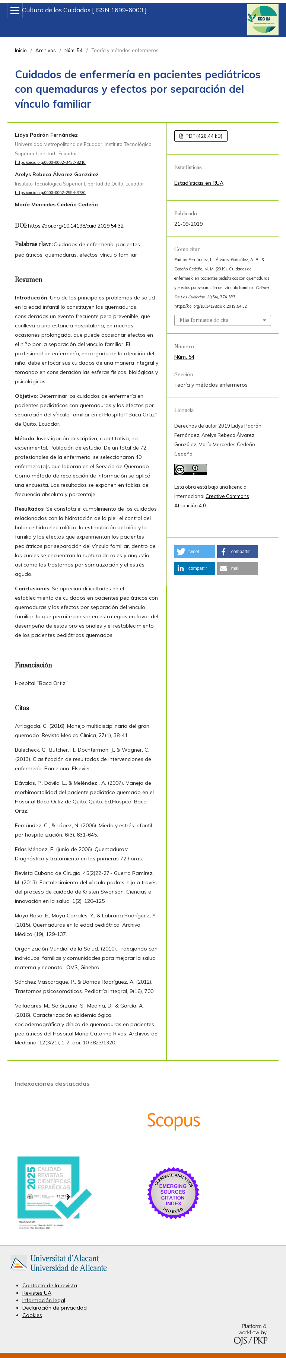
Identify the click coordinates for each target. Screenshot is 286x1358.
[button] (194, 551)
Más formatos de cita (203, 320)
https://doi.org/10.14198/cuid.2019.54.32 (76, 225)
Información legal (43, 1300)
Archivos (45, 50)
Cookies (32, 1315)
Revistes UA (36, 1292)
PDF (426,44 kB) (203, 136)
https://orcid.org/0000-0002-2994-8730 (50, 192)
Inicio (21, 50)
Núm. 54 (73, 50)
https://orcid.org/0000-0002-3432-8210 (50, 162)
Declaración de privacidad (54, 1307)
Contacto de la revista (49, 1285)
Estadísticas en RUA (198, 183)
